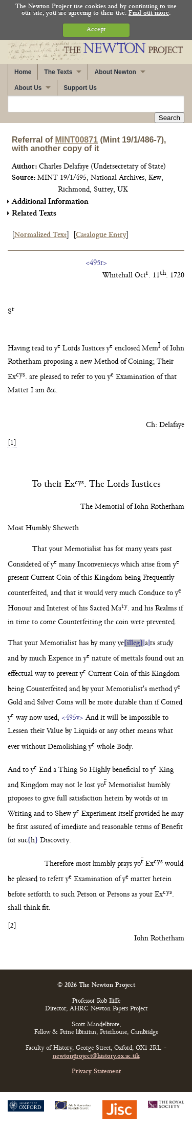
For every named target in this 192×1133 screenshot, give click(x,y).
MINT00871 (76, 139)
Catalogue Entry (101, 235)
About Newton (115, 72)
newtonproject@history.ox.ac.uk (96, 1056)
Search (169, 118)
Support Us (80, 87)
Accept (96, 30)
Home (22, 72)
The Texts (58, 72)
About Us (27, 87)
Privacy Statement (96, 1072)
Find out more (149, 13)
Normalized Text (40, 235)
